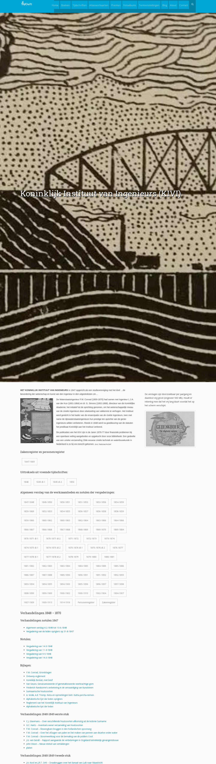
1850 (71, 481)
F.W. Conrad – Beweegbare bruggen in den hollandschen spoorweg (58, 728)
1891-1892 (101, 574)
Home (48, 4)
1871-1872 (73, 538)
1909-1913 (47, 602)
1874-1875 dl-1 (31, 547)
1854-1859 (119, 502)
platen (29, 747)
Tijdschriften (74, 4)
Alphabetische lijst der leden (39, 706)
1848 (26, 481)
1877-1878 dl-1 (31, 556)
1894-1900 (65, 584)
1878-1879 (73, 556)
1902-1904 (101, 593)
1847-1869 (29, 461)
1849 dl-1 (40, 481)
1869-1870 (101, 529)
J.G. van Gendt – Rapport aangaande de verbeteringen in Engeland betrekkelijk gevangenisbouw (72, 740)
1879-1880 (91, 556)
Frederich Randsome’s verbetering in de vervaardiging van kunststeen (59, 687)
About (172, 4)
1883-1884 (65, 566)
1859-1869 (29, 511)
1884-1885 (83, 566)
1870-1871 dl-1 (31, 538)
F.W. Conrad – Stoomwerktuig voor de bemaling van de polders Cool (59, 736)
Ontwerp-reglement (35, 676)
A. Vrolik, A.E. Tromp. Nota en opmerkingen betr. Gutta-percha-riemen (60, 695)
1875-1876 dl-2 (97, 547)
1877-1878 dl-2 (53, 556)
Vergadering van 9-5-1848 (38, 653)
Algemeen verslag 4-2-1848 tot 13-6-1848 (46, 627)
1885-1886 (119, 566)
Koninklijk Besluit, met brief (39, 680)
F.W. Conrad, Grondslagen (38, 672)
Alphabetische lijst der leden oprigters (44, 699)
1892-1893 (119, 574)
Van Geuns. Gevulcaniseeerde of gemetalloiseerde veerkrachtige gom (60, 683)
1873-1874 (109, 538)
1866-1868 (47, 529)
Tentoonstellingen (146, 4)
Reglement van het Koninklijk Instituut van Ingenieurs (52, 702)
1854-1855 (65, 511)
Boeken (59, 4)
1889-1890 (65, 574)
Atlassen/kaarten (94, 4)
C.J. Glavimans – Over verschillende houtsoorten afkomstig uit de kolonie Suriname (66, 721)
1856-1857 (83, 511)
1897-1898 (119, 584)
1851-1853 (83, 502)
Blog (162, 4)
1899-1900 (47, 593)
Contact (183, 4)
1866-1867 (29, 529)
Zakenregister (108, 602)
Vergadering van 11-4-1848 (39, 650)
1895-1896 (83, 584)
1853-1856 (101, 502)
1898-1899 (29, 593)
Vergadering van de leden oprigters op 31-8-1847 (50, 631)
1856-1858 (101, 511)
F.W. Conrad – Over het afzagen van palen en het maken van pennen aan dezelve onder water (71, 732)
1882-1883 (47, 566)
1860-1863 (65, 520)
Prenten (112, 4)
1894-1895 (47, 584)
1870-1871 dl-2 (53, 538)
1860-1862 (47, 520)
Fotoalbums (126, 4)
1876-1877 (117, 547)
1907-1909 (29, 602)
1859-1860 (29, 520)
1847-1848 (29, 502)
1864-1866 (119, 520)
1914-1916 (65, 602)
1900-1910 (83, 593)
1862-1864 (83, 520)
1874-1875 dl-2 (53, 547)
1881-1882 (29, 566)
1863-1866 (101, 520)
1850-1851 (65, 502)
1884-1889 (101, 566)
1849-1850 (47, 502)
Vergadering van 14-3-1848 (39, 646)
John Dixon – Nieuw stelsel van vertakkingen (47, 743)
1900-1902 (65, 593)
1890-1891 (83, 574)
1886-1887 (29, 574)
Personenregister (86, 602)
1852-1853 (47, 511)
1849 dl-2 (57, 481)
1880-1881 (109, 556)
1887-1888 (47, 574)
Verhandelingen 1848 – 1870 (40, 613)
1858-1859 (119, 511)
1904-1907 (119, 593)
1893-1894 (29, 584)
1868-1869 (83, 529)
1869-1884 (119, 529)
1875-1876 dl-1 (75, 547)
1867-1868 (65, 529)
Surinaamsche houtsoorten (39, 691)
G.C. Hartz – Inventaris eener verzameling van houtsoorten (54, 725)
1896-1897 (101, 584)
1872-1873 (91, 538)
